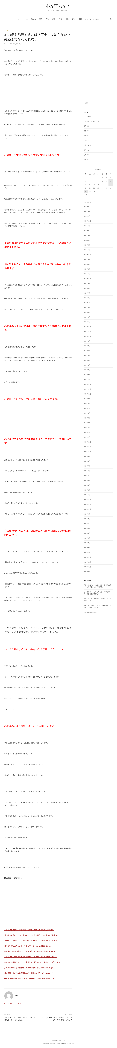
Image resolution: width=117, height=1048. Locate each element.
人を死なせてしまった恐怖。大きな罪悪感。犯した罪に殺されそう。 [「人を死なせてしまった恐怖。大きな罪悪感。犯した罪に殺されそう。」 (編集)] (29, 968)
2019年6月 (87, 471)
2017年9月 (87, 571)
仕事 (60, 19)
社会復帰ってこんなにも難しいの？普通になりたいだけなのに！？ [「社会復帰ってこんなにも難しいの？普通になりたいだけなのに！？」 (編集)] (29, 973)
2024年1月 (87, 250)
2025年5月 (87, 226)
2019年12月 (87, 442)
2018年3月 (87, 543)
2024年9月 (87, 235)
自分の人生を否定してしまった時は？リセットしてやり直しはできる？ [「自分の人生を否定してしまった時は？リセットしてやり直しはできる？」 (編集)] (30, 941)
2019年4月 (87, 480)
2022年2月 (87, 317)
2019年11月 (87, 446)
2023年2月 (87, 269)
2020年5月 (87, 418)
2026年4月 (87, 206)
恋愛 (54, 19)
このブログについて (92, 19)
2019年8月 (87, 461)
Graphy (63, 1043)
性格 (67, 19)
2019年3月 (87, 485)
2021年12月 (87, 326)
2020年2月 (87, 432)
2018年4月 (87, 538)
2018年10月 (87, 509)
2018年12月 (87, 499)
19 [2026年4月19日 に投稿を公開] (110, 184)
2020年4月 (87, 422)
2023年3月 (87, 264)
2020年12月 (87, 384)
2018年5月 (87, 533)
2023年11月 (87, 254)
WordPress (52, 1043)
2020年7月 (87, 408)
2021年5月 (87, 360)
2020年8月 (87, 403)
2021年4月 (87, 365)
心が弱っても (58, 6)
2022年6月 (87, 298)
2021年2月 (87, 374)
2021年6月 (87, 355)
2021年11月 (87, 331)
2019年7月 (87, 466)
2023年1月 (87, 274)
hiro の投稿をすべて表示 (12, 1003)
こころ (25, 19)
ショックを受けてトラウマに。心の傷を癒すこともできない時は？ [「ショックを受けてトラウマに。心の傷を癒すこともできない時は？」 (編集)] (29, 930)
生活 (80, 19)
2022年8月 (87, 288)
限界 (40, 19)
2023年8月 (87, 259)
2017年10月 (87, 567)
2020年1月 (87, 437)
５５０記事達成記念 (90, 612)
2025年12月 (87, 221)
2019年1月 (87, 495)
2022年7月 (87, 293)
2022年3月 (87, 312)
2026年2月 (87, 216)
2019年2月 (87, 490)
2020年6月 (87, 413)
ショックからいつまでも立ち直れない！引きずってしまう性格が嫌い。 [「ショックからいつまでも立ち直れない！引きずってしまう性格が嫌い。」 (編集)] (30, 957)
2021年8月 (87, 346)
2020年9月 (87, 398)
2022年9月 (87, 283)
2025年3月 (87, 230)
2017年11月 (87, 562)
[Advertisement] (18, 94)
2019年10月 (87, 451)
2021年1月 (87, 379)
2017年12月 (87, 557)
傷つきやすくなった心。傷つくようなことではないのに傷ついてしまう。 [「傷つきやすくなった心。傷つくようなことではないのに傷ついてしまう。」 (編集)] (31, 935)
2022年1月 (87, 322)
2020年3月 (87, 427)
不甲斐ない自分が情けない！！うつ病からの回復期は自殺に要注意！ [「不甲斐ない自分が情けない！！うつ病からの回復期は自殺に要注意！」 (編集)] (29, 951)
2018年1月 (87, 552)
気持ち (33, 19)
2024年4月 (87, 245)
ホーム (17, 19)
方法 (47, 19)
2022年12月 (87, 278)
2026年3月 (87, 211)
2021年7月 (87, 350)
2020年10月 (87, 394)
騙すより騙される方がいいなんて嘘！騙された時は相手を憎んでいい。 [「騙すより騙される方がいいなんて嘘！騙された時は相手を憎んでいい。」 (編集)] (30, 978)
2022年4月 (87, 307)
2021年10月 (87, 336)
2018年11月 (87, 504)
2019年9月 (87, 456)
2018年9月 (87, 514)
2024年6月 (87, 240)
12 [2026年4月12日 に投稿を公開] (110, 181)
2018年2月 (87, 547)
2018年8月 (87, 519)
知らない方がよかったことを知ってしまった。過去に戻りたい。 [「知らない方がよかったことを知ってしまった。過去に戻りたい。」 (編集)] (28, 946)
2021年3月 (87, 370)
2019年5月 (87, 475)
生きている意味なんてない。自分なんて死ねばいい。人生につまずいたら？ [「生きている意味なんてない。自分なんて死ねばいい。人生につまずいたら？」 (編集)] (32, 962)
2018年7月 (87, 523)
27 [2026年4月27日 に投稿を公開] (85, 191)
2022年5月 (87, 302)
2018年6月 (87, 528)
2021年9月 (87, 341)
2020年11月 (87, 389)
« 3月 (85, 194)
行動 (73, 19)
